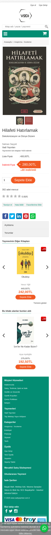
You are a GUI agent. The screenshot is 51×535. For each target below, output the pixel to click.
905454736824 (10, 493)
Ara (46, 26)
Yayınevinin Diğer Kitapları (16, 241)
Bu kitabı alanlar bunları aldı (16, 311)
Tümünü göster (40, 303)
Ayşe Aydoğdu (25, 354)
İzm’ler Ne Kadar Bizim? (25, 346)
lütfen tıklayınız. (25, 533)
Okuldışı (25, 277)
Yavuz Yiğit (25, 284)
